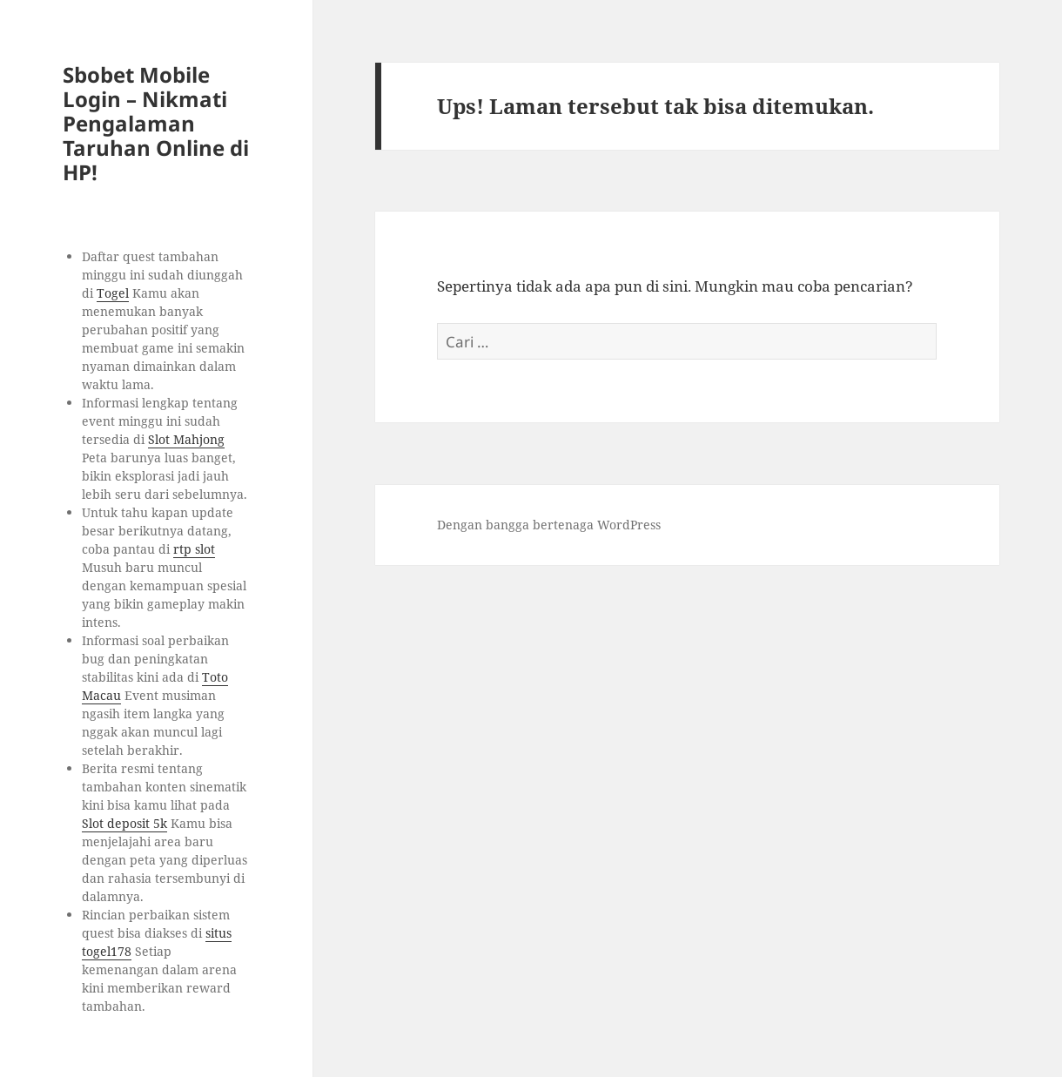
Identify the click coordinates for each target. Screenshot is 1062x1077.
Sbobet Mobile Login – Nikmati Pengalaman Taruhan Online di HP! (156, 123)
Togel (113, 293)
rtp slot (194, 549)
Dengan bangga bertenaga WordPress (549, 524)
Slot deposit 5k (124, 823)
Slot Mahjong (186, 439)
